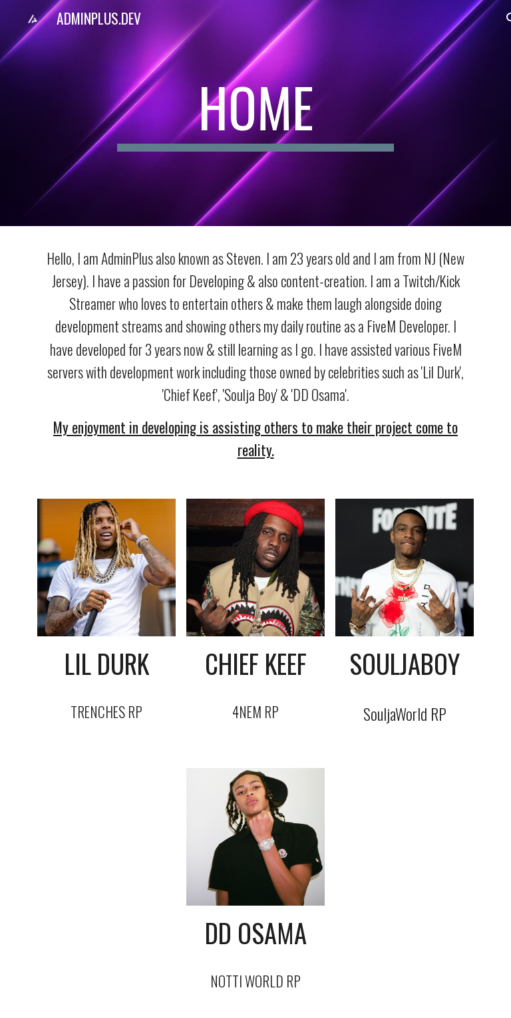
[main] (255, 113)
